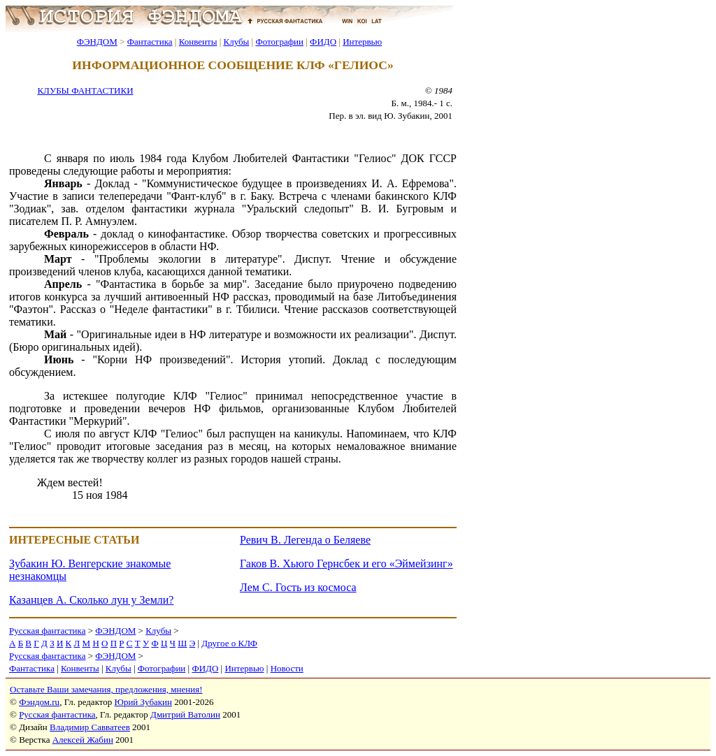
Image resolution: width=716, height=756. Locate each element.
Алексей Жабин (82, 739)
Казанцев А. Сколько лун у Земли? (91, 600)
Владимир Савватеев (90, 727)
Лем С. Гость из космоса (298, 587)
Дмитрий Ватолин (185, 714)
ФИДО (323, 41)
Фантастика (150, 41)
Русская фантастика (47, 630)
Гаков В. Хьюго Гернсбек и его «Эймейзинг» (346, 563)
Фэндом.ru (39, 702)
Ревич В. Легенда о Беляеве (305, 540)
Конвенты (198, 41)
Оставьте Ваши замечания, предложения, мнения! (106, 689)
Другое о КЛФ (229, 643)
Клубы (236, 41)
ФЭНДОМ (97, 41)
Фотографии (279, 41)
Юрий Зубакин (143, 702)
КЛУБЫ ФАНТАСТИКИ (85, 90)
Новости (287, 668)
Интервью (362, 41)
